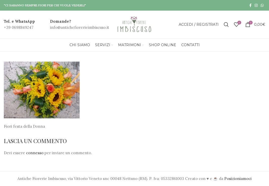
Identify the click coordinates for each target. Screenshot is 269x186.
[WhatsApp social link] (262, 5)
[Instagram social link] (256, 5)
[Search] (226, 24)
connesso (34, 152)
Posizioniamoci (238, 178)
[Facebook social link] (250, 5)
